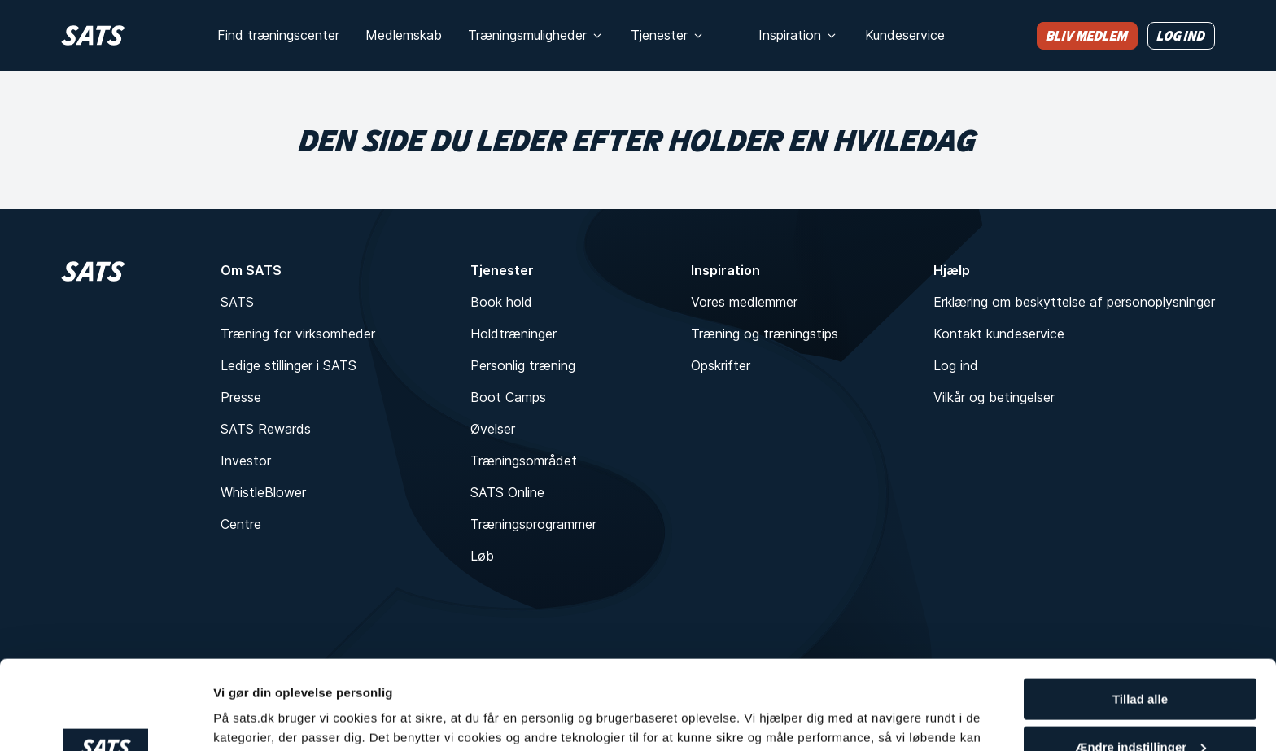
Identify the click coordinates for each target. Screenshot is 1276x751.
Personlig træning (522, 365)
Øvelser (492, 429)
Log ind (955, 365)
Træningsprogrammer (533, 524)
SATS (237, 302)
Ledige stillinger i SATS (288, 365)
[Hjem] (93, 35)
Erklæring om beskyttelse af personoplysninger (1074, 302)
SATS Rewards (266, 429)
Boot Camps (508, 397)
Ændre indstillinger (1140, 663)
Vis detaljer (246, 718)
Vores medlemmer (744, 302)
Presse (241, 397)
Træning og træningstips (764, 333)
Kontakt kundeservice (998, 333)
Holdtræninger (513, 333)
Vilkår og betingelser (994, 397)
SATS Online (507, 492)
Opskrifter (720, 365)
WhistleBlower (263, 492)
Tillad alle (1140, 615)
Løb (482, 556)
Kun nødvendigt (1140, 711)
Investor (246, 460)
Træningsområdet (523, 460)
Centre (241, 524)
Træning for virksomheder (298, 333)
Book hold (501, 302)
